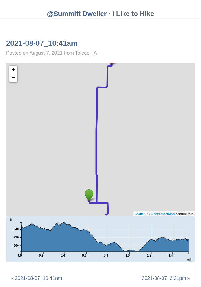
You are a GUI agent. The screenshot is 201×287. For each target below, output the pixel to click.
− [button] (13, 78)
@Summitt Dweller (77, 14)
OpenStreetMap (163, 214)
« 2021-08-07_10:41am (36, 278)
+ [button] (13, 69)
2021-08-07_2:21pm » (166, 278)
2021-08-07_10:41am (42, 43)
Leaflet (140, 214)
